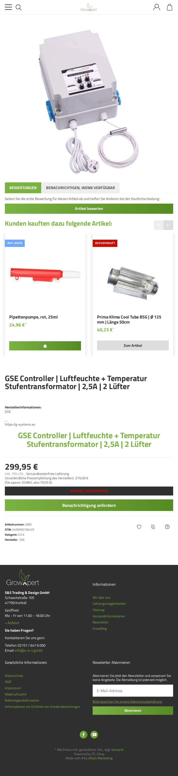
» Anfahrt (12, 623)
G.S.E (21, 534)
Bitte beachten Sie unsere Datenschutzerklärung (127, 701)
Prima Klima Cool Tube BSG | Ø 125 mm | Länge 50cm (129, 319)
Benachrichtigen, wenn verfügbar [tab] (80, 188)
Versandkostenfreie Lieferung (47, 473)
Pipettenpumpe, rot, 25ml (33, 317)
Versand (117, 749)
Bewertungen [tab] (23, 188)
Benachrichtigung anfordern (89, 505)
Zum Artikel (133, 345)
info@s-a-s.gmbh (29, 650)
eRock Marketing (100, 758)
